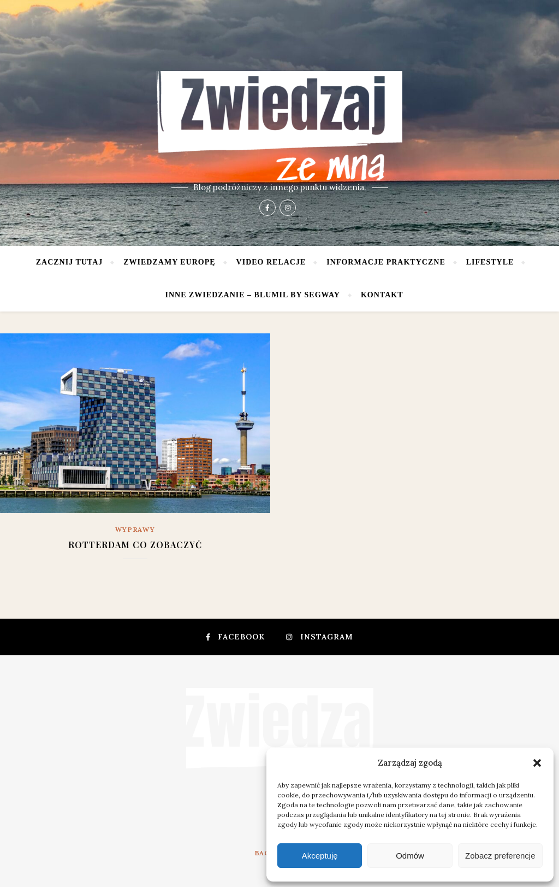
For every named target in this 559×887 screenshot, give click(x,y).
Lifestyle (490, 262)
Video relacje (271, 262)
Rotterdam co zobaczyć (135, 544)
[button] (537, 762)
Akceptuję (320, 855)
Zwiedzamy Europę (169, 262)
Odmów (410, 855)
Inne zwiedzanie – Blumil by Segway (252, 295)
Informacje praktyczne (385, 262)
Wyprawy (135, 529)
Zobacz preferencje (500, 855)
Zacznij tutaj (69, 262)
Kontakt (382, 295)
